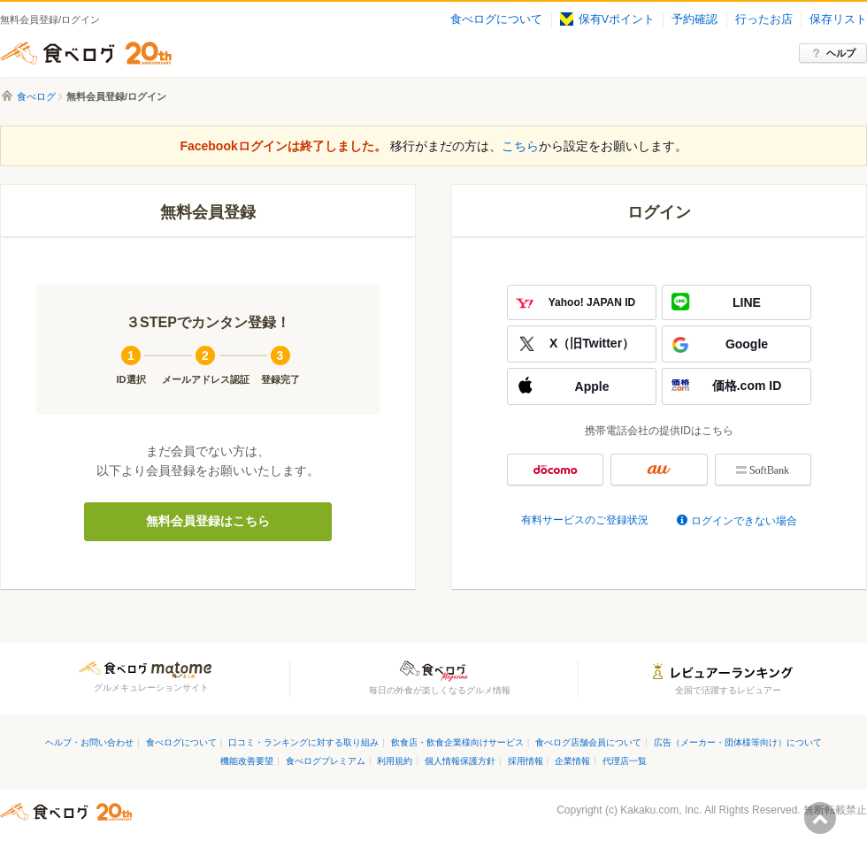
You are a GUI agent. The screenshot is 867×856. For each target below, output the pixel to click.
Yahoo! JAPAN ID (592, 302)
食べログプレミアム (325, 761)
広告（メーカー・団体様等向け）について (738, 742)
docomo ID (555, 469)
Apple (592, 386)
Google (746, 344)
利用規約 (394, 761)
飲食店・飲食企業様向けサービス (457, 742)
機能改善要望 (246, 761)
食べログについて (496, 19)
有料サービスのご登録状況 (584, 520)
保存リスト (838, 19)
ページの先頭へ (820, 818)
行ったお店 (764, 19)
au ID (658, 469)
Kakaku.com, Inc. (661, 810)
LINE (747, 302)
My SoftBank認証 (763, 469)
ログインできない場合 (744, 521)
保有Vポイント (607, 19)
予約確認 (694, 19)
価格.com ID (747, 385)
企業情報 (572, 761)
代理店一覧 (624, 761)
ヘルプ (840, 53)
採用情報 (525, 761)
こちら (520, 146)
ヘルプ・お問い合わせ (89, 742)
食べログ (86, 53)
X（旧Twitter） (591, 343)
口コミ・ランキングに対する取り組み (303, 742)
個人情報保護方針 (460, 761)
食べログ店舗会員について (588, 742)
